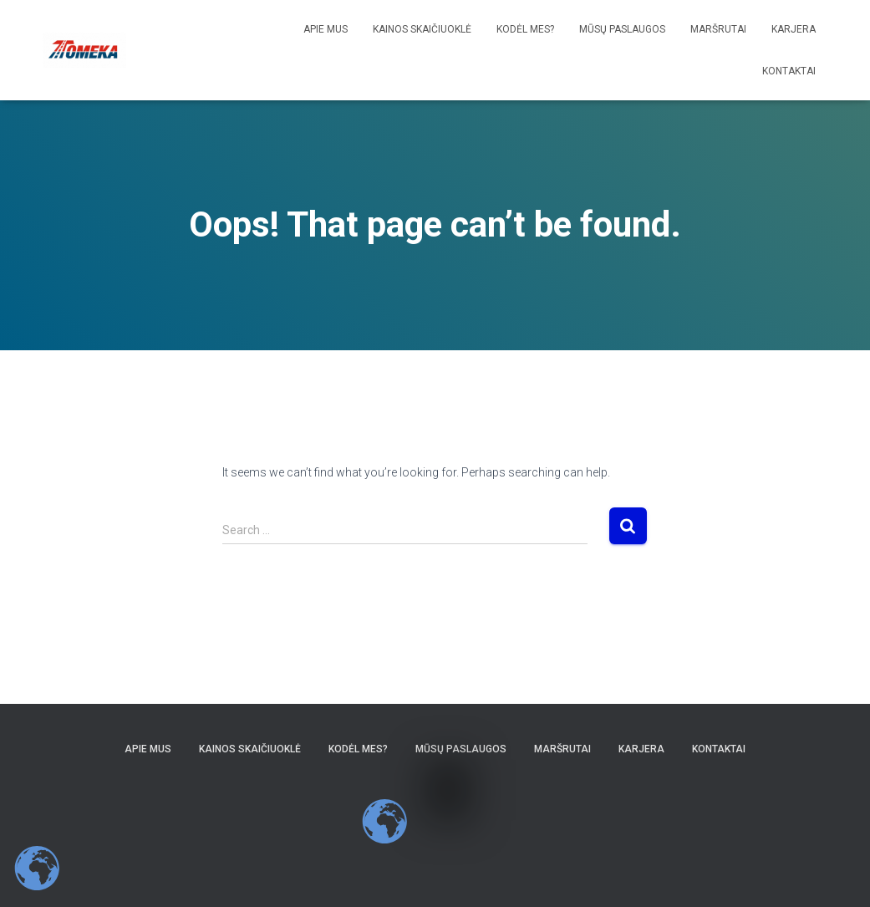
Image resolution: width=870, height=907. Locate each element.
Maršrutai (718, 29)
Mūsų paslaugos (622, 29)
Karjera (793, 29)
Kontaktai (789, 71)
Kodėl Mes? (525, 29)
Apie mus (325, 29)
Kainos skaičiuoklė (422, 29)
